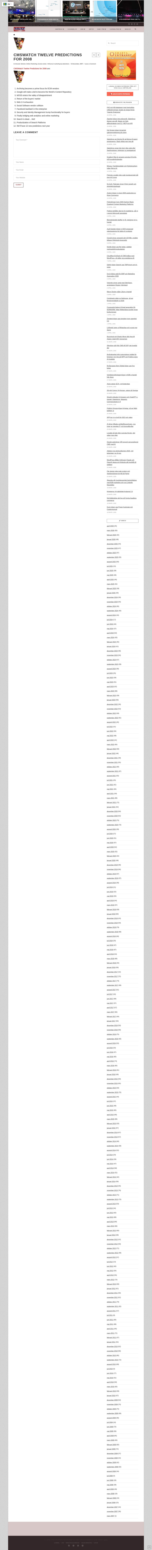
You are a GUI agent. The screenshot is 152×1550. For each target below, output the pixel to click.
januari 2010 (111, 1395)
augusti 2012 (111, 1257)
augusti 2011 (111, 1311)
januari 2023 (111, 700)
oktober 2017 (111, 981)
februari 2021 (111, 802)
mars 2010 (110, 1386)
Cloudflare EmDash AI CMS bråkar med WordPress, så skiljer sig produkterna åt (120, 257)
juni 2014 (110, 1159)
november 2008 (112, 1458)
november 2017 (112, 976)
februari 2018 (111, 963)
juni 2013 (110, 1213)
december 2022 (112, 704)
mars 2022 (110, 744)
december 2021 (112, 758)
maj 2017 (110, 1003)
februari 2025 (111, 588)
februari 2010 (111, 1391)
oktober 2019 (111, 874)
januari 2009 (111, 1449)
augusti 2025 (111, 562)
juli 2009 (110, 1422)
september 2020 (112, 825)
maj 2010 (110, 1378)
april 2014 (110, 1168)
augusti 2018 (111, 936)
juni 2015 (110, 1106)
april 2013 (110, 1222)
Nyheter (23, 64)
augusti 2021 (111, 776)
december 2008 (112, 1453)
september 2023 (112, 664)
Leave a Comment (90, 64)
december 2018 (112, 918)
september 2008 (112, 1467)
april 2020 (110, 847)
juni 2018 (110, 945)
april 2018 (110, 954)
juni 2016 (110, 1052)
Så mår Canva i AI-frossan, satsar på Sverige (122, 390)
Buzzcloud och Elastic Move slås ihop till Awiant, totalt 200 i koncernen (121, 338)
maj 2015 (110, 1110)
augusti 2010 (111, 1364)
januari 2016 (111, 1074)
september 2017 (112, 985)
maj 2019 (110, 896)
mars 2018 (110, 958)
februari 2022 (111, 749)
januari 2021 (111, 807)
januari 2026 (111, 539)
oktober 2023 (111, 660)
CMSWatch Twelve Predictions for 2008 (30, 68)
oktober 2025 (111, 553)
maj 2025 (110, 575)
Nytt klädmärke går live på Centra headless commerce (121, 499)
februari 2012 (111, 1284)
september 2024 (112, 611)
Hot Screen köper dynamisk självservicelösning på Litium (117, 131)
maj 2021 (110, 789)
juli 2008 (110, 1476)
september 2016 (112, 1039)
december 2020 (112, 811)
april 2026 (110, 526)
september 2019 (112, 878)
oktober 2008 (111, 1462)
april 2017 (110, 1007)
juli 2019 (110, 887)
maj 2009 (110, 1431)
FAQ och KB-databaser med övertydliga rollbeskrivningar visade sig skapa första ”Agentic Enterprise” (120, 110)
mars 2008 (110, 1494)
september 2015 (112, 1092)
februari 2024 (111, 642)
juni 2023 (110, 677)
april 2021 (110, 793)
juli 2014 (110, 1155)
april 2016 (110, 1061)
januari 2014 (111, 1181)
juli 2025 (110, 566)
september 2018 (112, 932)
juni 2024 (110, 624)
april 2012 (110, 1275)
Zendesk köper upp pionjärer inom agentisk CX (122, 320)
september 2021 (112, 771)
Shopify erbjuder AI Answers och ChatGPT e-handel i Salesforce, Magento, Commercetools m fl (122, 399)
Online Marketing (31, 64)
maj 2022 (110, 735)
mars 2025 (110, 584)
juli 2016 (110, 1048)
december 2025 (112, 544)
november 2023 (112, 655)
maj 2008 (110, 1485)
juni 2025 (110, 570)
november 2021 (112, 762)
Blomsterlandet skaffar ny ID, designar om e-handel (122, 221)
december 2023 (112, 651)
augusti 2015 (111, 1097)
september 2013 (112, 1199)
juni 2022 (110, 731)
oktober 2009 (111, 1409)
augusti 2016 (111, 1043)
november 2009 (112, 1404)
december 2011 (112, 1293)
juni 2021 (110, 785)
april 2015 (110, 1115)
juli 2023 (110, 673)
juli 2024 (110, 620)
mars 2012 (110, 1279)
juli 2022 (110, 727)
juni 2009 (110, 1427)
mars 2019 (110, 905)
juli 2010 (110, 1369)
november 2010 (112, 1351)
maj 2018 (110, 950)
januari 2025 (111, 593)
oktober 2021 (111, 767)
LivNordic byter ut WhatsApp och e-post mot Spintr (122, 329)
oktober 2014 (111, 1141)
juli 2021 (110, 780)
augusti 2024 (111, 615)
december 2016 (112, 1025)
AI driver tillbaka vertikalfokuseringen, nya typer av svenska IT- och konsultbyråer (121, 425)
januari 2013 (111, 1235)
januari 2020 (111, 860)
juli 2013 (110, 1208)
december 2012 (112, 1239)
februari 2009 (111, 1445)
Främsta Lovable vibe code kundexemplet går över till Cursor (122, 176)
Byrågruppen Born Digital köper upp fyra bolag (121, 367)
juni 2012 (110, 1266)
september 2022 (112, 718)
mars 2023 (110, 691)
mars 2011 (110, 1333)
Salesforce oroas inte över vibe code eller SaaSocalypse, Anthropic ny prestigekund (121, 149)
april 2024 (110, 633)
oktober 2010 (111, 1355)
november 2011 (112, 1297)
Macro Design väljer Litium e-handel (119, 292)
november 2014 (112, 1137)
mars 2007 (110, 1516)
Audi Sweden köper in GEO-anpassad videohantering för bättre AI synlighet (120, 230)
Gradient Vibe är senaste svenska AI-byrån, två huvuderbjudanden (122, 158)
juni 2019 (110, 892)
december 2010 (112, 1346)
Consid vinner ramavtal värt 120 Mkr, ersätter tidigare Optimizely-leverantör (122, 239)
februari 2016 (111, 1070)
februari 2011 (111, 1337)
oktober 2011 (111, 1302)
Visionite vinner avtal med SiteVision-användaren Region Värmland (119, 284)
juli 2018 (110, 941)
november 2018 (112, 923)
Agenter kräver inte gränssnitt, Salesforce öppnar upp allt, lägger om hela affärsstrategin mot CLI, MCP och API (121, 121)
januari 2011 (111, 1342)
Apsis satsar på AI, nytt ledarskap (118, 384)
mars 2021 (110, 798)
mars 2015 (110, 1119)
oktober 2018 (111, 927)
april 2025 (110, 579)
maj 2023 (110, 682)
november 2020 (112, 816)
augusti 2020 (111, 829)
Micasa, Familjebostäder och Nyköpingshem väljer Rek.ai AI (122, 167)
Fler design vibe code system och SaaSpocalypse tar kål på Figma (118, 472)
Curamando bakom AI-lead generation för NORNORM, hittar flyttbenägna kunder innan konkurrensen (122, 310)
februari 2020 (111, 856)
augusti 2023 (111, 669)
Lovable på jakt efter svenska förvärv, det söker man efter (121, 434)
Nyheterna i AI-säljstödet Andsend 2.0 (120, 491)
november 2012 (112, 1244)
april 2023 (110, 686)
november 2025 (112, 548)
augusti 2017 (111, 990)
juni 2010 (110, 1373)
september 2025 (112, 557)
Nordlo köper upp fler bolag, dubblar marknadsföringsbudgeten (119, 248)
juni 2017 (110, 999)
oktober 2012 (111, 1248)
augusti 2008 (111, 1471)
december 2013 (112, 1186)
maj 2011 (110, 1324)
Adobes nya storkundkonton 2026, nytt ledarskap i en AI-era (120, 452)
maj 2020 (110, 842)
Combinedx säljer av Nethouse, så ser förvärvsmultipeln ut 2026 (120, 300)
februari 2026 (111, 535)
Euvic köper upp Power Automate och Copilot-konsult (120, 508)
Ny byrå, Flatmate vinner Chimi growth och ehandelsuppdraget (121, 185)
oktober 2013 (111, 1195)
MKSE (106, 1539)
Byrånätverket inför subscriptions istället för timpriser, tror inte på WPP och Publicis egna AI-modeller (122, 357)
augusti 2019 (111, 883)
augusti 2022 (111, 722)
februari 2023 (111, 695)
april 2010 (110, 1382)
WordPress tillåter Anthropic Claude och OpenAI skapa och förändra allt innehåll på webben (121, 462)
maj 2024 (110, 628)
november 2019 (112, 869)
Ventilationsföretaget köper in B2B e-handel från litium (122, 376)
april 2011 (110, 1329)
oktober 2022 (111, 713)
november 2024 (112, 602)
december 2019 (112, 865)
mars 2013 (110, 1226)
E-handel (57, 1542)
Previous (12, 11)
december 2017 (112, 972)
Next (140, 11)
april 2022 (110, 740)
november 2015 (112, 1083)
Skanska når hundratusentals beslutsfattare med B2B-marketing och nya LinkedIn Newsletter (122, 482)
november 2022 (112, 709)
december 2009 (112, 1400)
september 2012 (112, 1253)
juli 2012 (110, 1262)
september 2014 (112, 1146)
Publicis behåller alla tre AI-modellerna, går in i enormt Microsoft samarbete (122, 212)
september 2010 (112, 1360)
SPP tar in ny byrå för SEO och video (119, 417)
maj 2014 (110, 1164)
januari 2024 (111, 646)
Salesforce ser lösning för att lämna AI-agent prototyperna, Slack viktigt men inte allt (122, 140)
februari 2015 (111, 1123)
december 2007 (112, 1507)
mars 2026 (110, 530)
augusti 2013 (111, 1204)
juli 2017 (110, 994)
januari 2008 (111, 1502)
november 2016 (112, 1030)
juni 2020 (110, 838)
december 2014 (112, 1132)
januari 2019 (111, 914)
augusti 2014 (111, 1150)
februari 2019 (111, 909)
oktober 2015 (111, 1088)
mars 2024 (110, 637)
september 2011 (112, 1306)
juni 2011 (110, 1320)
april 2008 (110, 1489)
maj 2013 (110, 1217)
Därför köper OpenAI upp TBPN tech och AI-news (122, 266)
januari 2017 (111, 1021)
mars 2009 (110, 1440)
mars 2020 (110, 851)
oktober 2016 (111, 1034)
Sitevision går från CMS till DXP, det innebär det (122, 347)
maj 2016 (110, 1057)
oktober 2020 (111, 820)
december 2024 (112, 597)
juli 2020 (110, 834)
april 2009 (110, 1436)
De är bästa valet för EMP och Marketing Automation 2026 (121, 275)
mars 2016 (110, 1065)
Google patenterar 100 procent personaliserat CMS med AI (122, 443)
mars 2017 (110, 1012)
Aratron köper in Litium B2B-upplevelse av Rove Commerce (121, 194)
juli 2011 (110, 1315)
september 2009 (112, 1413)
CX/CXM (96, 1542)
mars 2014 (110, 1172)
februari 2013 (111, 1230)
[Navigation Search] (135, 29)
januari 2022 (111, 753)
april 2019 (110, 900)
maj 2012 (110, 1271)
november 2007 (112, 1511)
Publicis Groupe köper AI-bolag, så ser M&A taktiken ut (122, 410)
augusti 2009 (111, 1418)
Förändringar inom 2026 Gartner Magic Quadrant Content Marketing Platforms (120, 203)
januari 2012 (111, 1288)
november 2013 (112, 1190)
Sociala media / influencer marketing (49, 64)
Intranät (17, 64)
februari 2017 (111, 1016)
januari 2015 (111, 1128)
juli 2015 (110, 1101)
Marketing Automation (72, 1542)
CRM (62, 1542)
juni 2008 (110, 1480)
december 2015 (112, 1079)
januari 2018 (111, 967)
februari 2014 (111, 1177)
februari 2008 (111, 1498)
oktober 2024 (111, 606)
